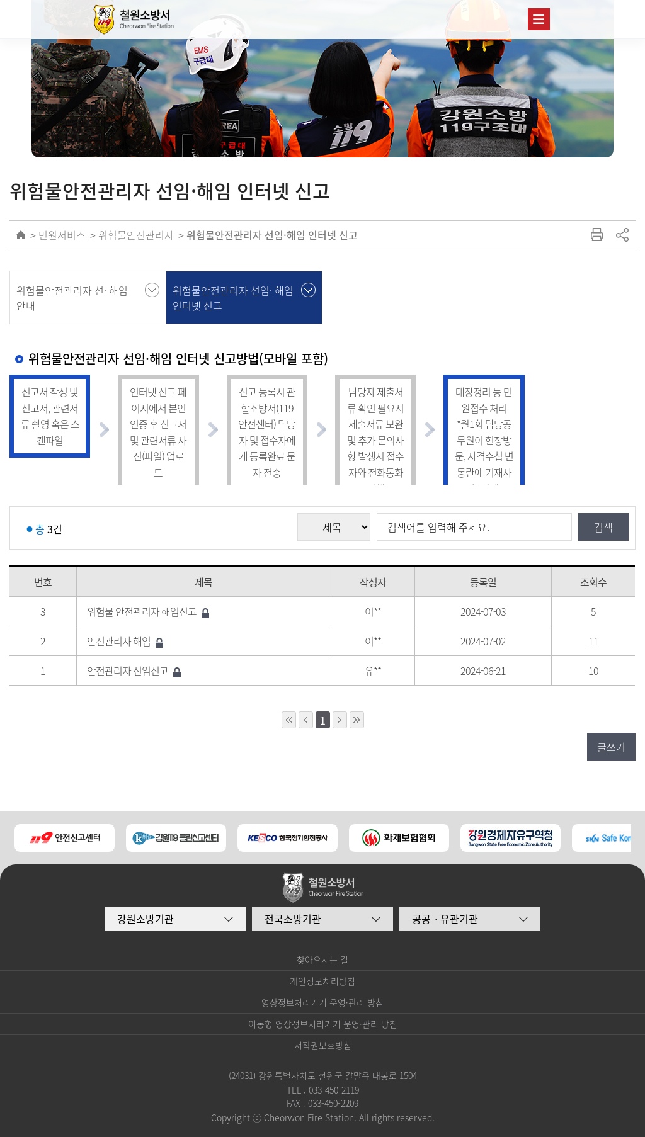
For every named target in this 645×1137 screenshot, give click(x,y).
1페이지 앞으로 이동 (306, 719)
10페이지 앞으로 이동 (289, 719)
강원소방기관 (145, 918)
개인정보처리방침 (322, 981)
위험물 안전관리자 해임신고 (148, 611)
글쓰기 (611, 746)
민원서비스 (62, 234)
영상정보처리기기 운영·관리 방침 (322, 1002)
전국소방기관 (293, 918)
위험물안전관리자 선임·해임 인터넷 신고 (272, 234)
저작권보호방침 (322, 1045)
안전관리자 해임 (125, 640)
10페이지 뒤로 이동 (357, 719)
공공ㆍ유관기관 (445, 918)
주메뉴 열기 (539, 19)
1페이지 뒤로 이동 (340, 719)
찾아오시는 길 (322, 959)
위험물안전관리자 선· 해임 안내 (72, 298)
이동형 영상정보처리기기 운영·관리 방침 (322, 1023)
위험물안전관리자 (136, 234)
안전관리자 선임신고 (134, 670)
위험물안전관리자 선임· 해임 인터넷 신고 (233, 298)
